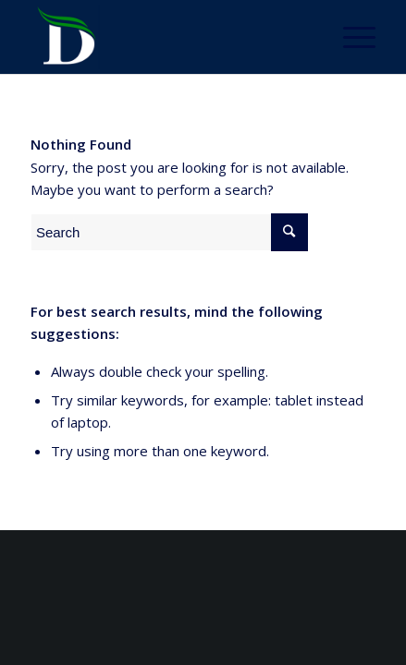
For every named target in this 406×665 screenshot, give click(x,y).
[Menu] (350, 37)
